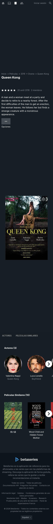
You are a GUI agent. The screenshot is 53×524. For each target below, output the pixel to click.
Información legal (8, 493)
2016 (23, 74)
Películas (13, 74)
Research (42, 498)
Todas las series (17, 483)
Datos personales (26, 496)
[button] (13, 367)
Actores (7, 335)
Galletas (20, 493)
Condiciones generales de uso (38, 493)
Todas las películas (33, 483)
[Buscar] (50, 3)
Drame (31, 74)
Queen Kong (43, 74)
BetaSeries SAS (13, 498)
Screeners (33, 498)
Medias (24, 498)
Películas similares (27, 335)
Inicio (3, 74)
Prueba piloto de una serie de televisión (22, 501)
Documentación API (11, 485)
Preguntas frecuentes (28, 485)
